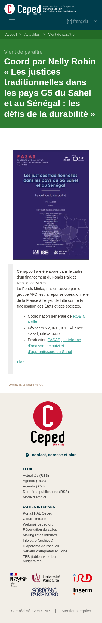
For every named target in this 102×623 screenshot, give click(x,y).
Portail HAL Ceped (37, 513)
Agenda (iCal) (34, 486)
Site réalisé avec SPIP (30, 611)
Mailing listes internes (40, 535)
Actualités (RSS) (36, 475)
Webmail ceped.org (38, 524)
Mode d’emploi (34, 497)
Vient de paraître (61, 34)
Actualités (32, 34)
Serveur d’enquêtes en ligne (45, 551)
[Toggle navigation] (12, 21)
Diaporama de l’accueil (41, 546)
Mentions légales (76, 611)
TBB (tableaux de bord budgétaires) (40, 559)
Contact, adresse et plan (51, 455)
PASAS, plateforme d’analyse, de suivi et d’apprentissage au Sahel (54, 346)
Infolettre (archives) (38, 540)
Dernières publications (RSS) (46, 492)
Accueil (11, 34)
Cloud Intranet (35, 519)
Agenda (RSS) (34, 481)
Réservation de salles (40, 529)
